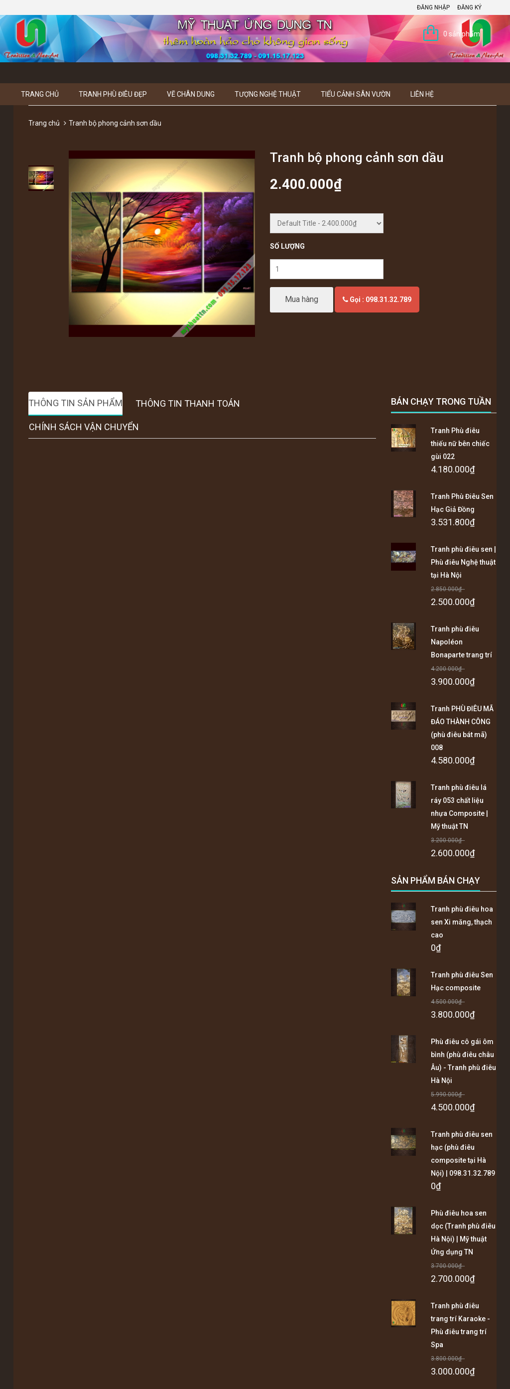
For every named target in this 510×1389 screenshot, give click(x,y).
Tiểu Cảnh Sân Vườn (355, 94)
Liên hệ (422, 94)
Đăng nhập (433, 7)
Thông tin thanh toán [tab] (187, 403)
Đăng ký (469, 7)
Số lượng (287, 246)
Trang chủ (40, 94)
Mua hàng (301, 299)
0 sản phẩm (461, 34)
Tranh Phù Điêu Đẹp (113, 94)
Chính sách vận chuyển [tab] (84, 427)
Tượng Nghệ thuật (268, 94)
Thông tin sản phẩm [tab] (75, 403)
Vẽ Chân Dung (191, 94)
